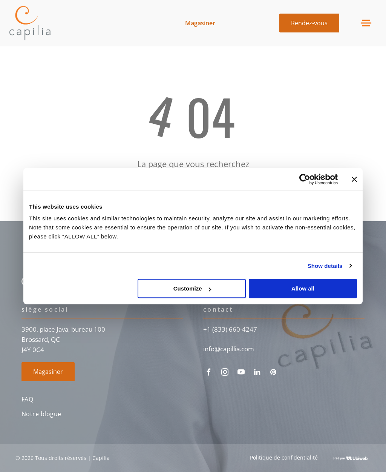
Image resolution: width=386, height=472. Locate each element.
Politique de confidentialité (284, 457)
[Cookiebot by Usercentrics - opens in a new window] (305, 179)
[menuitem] (102, 399)
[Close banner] (354, 179)
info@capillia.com (228, 348)
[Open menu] (366, 23)
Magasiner (200, 23)
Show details (325, 266)
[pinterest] (273, 373)
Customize (192, 288)
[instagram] (224, 373)
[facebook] (208, 373)
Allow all (302, 288)
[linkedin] (257, 373)
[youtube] (241, 373)
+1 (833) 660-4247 (230, 329)
